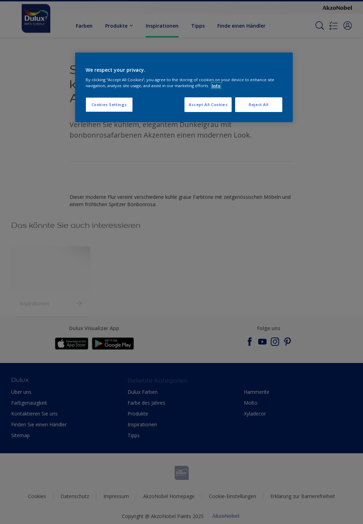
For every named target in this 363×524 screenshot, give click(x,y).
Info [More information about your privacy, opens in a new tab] (216, 85)
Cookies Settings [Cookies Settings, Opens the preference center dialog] (109, 104)
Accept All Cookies (208, 104)
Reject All (259, 104)
